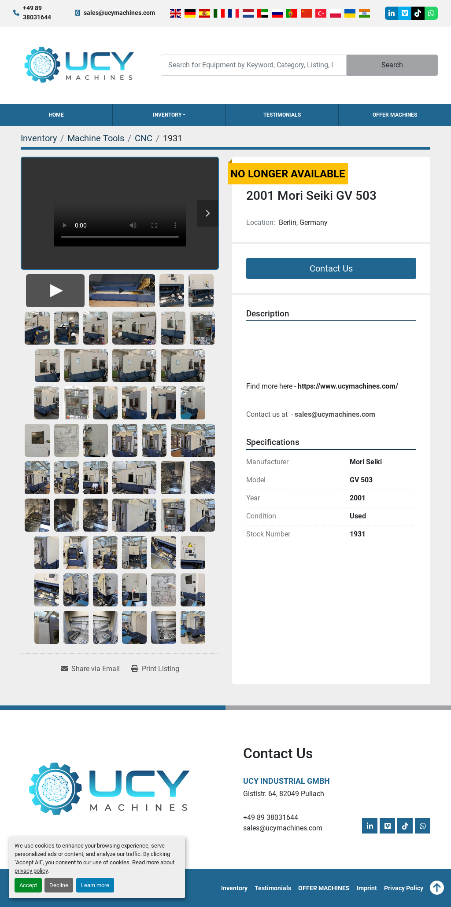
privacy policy (31, 870)
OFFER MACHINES (395, 115)
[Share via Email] (90, 669)
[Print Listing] (155, 669)
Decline (58, 885)
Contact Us (331, 268)
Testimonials (282, 115)
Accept (28, 885)
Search (392, 65)
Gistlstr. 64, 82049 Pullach (283, 793)
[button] (169, 115)
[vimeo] (404, 13)
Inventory (167, 115)
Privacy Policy (403, 888)
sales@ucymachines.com (119, 12)
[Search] (253, 65)
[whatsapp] (431, 13)
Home (56, 115)
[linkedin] (391, 13)
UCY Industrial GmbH (286, 781)
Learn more (95, 885)
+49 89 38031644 (37, 12)
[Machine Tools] (95, 138)
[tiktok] (418, 13)
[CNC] (143, 138)
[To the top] (437, 888)
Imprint (367, 888)
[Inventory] (39, 138)
